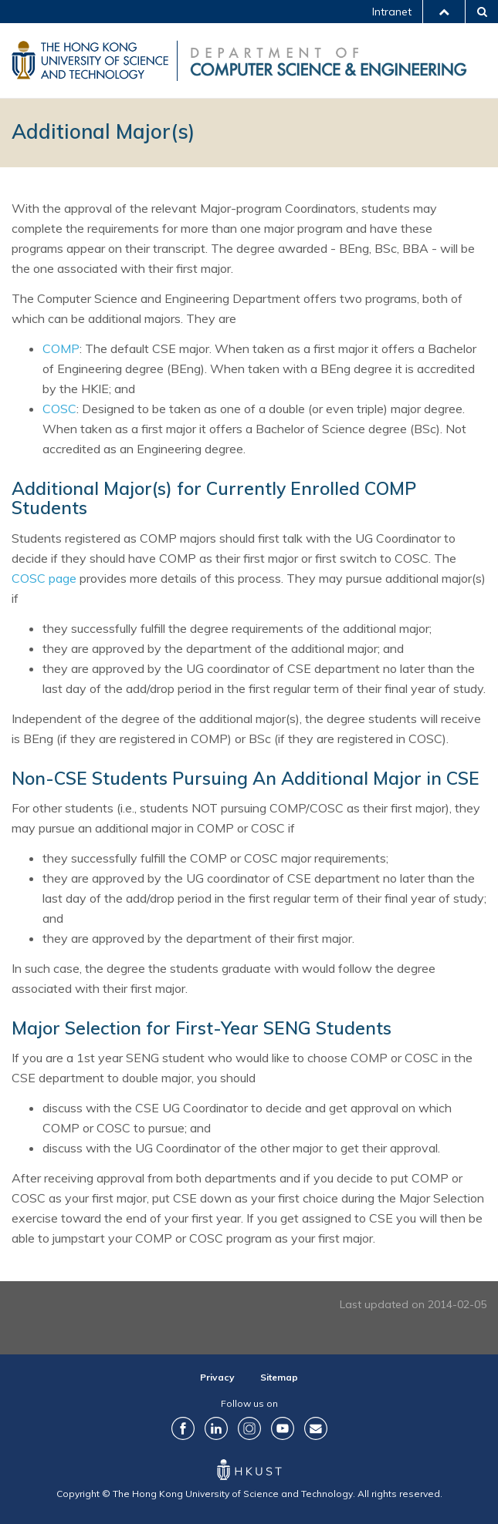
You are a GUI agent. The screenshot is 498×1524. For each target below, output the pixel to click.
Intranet (392, 12)
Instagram (249, 1428)
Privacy (217, 1377)
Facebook (183, 1428)
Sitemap (279, 1377)
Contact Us (315, 1428)
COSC (59, 408)
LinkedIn (216, 1428)
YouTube (282, 1428)
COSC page (44, 578)
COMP (61, 348)
